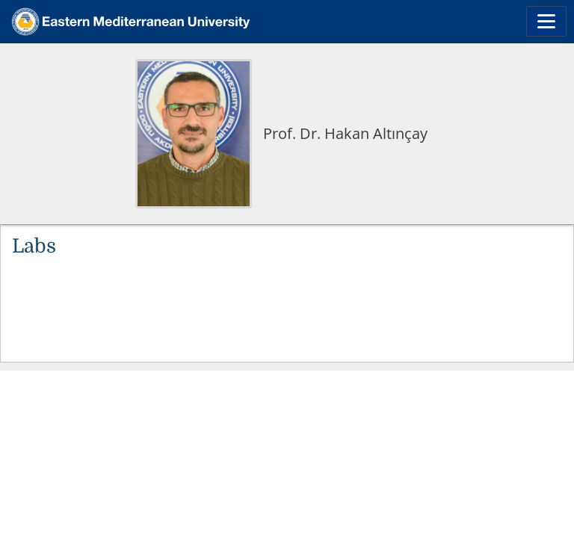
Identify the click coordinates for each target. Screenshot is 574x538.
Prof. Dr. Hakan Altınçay (345, 133)
